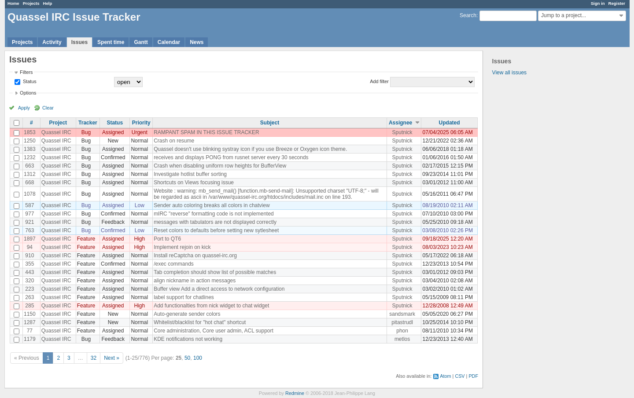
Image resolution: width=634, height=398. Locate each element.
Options (28, 92)
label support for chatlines (184, 297)
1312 (30, 174)
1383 (30, 149)
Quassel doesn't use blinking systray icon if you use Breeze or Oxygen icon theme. (250, 149)
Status (29, 81)
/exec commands (174, 264)
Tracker (87, 123)
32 (93, 358)
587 (29, 205)
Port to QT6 (167, 239)
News (196, 42)
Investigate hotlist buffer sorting (190, 174)
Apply (24, 107)
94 (30, 247)
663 (29, 166)
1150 (30, 314)
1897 (30, 239)
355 (29, 264)
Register (616, 3)
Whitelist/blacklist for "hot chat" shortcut (200, 322)
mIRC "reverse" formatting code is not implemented (214, 214)
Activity (51, 42)
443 (29, 272)
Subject (269, 123)
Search (468, 15)
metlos (402, 339)
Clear (48, 107)
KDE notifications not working (188, 339)
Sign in (598, 3)
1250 (30, 141)
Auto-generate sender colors (187, 314)
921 (29, 222)
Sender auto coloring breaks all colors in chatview (211, 205)
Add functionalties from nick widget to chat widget (211, 306)
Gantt (140, 42)
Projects (31, 3)
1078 (30, 194)
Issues (79, 42)
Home (13, 3)
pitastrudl (402, 322)
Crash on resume (174, 141)
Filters (26, 72)
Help (47, 3)
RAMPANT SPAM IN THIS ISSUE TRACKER (206, 132)
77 (30, 331)
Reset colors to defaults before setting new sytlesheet (216, 230)
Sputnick (402, 132)
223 (29, 289)
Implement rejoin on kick (182, 247)
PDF (473, 376)
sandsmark (402, 314)
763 (29, 230)
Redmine (294, 393)
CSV (459, 376)
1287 (30, 322)
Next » (111, 358)
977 (29, 214)
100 (197, 358)
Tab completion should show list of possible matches (215, 272)
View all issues (509, 72)
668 (29, 182)
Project (58, 123)
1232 (30, 157)
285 (29, 306)
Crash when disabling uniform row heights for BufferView (220, 166)
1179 (30, 339)
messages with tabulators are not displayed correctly (215, 222)
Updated (449, 123)
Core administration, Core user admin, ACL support (213, 331)
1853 (30, 132)
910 (29, 255)
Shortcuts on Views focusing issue (194, 182)
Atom (445, 376)
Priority (141, 123)
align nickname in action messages (195, 281)
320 (29, 281)
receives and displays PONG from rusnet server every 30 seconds (231, 157)
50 (187, 358)
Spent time (110, 42)
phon (402, 331)
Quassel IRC (56, 132)
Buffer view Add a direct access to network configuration (219, 289)
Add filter (379, 81)
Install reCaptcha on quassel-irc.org (195, 255)
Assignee (400, 123)
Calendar (169, 42)
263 (29, 297)
